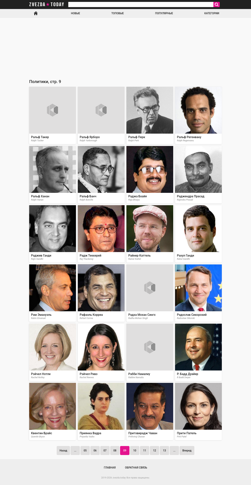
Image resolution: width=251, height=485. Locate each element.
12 (154, 450)
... (75, 450)
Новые (75, 13)
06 (95, 450)
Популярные (164, 13)
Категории (211, 13)
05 (85, 450)
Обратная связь (136, 467)
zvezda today (46, 4)
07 (104, 450)
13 (164, 450)
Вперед (186, 450)
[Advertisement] (125, 45)
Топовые (117, 13)
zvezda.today (119, 477)
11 (144, 450)
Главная (35, 13)
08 (114, 450)
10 (134, 450)
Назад (63, 450)
